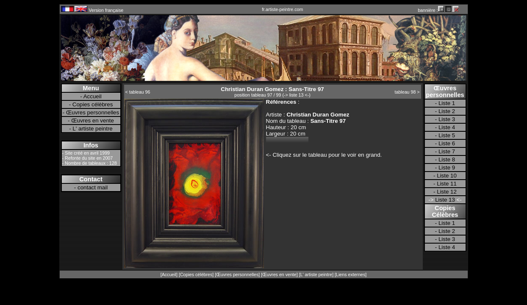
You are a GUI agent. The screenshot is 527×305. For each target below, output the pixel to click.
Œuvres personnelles (92, 112)
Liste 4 (446, 127)
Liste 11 (447, 183)
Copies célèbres (92, 104)
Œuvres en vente (92, 120)
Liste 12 (447, 192)
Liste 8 (446, 159)
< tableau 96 (137, 91)
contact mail (93, 187)
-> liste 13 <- (296, 94)
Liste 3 (446, 119)
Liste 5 (446, 135)
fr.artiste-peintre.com (282, 9)
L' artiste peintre (92, 128)
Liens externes (350, 274)
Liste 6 (446, 143)
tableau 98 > (407, 91)
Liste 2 (446, 111)
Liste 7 (446, 151)
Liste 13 (444, 200)
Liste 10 (447, 175)
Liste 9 (446, 167)
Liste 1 (446, 103)
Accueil (92, 96)
